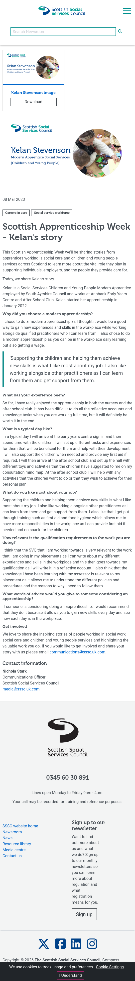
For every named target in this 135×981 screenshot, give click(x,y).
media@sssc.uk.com (21, 689)
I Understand (70, 975)
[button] (43, 944)
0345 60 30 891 (67, 778)
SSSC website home (20, 826)
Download (33, 101)
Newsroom (12, 832)
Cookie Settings (110, 967)
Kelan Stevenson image (33, 93)
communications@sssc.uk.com (77, 652)
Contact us (12, 855)
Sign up (84, 914)
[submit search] (120, 31)
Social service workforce (52, 212)
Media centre (14, 850)
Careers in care (16, 212)
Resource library (16, 844)
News (7, 838)
